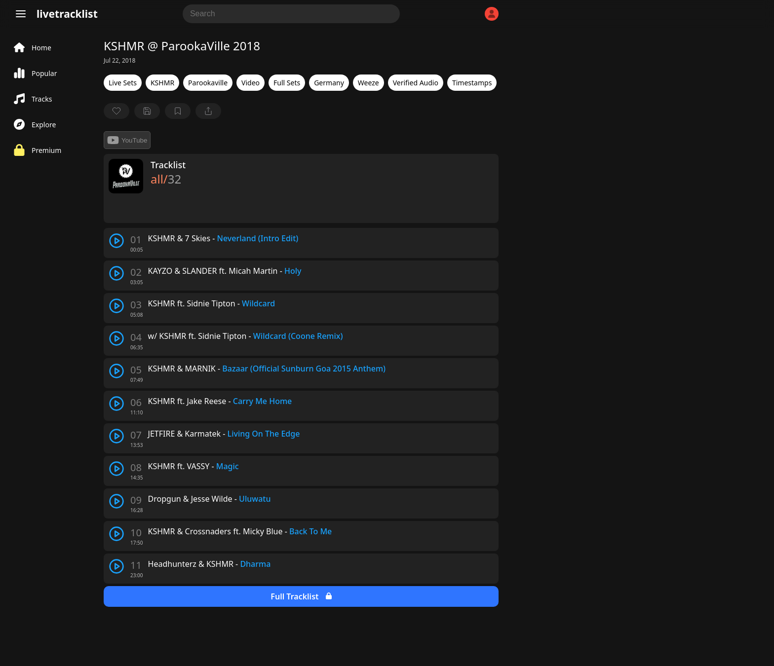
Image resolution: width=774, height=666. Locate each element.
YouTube (127, 140)
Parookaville (208, 82)
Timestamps (472, 82)
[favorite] (116, 111)
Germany (329, 82)
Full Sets (286, 82)
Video (250, 82)
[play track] (116, 241)
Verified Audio (415, 82)
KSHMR (162, 82)
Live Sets (123, 82)
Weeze (368, 82)
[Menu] (21, 14)
